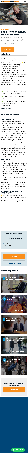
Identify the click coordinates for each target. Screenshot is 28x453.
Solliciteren (7, 49)
